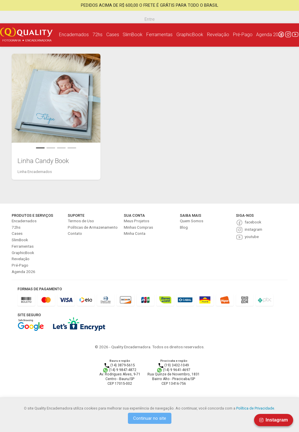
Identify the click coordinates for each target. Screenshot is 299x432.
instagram (253, 229)
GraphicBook (189, 34)
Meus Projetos (136, 220)
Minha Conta (134, 233)
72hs (97, 34)
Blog (184, 227)
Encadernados (74, 34)
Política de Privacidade (255, 408)
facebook (253, 222)
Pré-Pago (243, 34)
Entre (149, 19)
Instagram (273, 419)
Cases (112, 34)
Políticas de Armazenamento (93, 227)
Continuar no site (149, 418)
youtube (252, 236)
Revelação (218, 34)
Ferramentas (159, 34)
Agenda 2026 (270, 34)
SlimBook (132, 34)
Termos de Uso (81, 220)
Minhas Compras (138, 227)
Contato (75, 233)
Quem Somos (191, 220)
